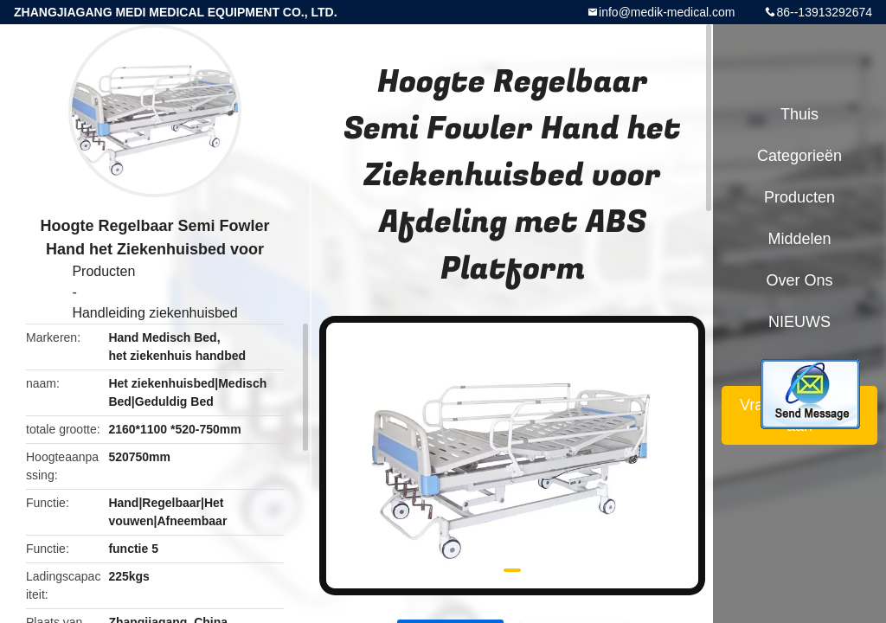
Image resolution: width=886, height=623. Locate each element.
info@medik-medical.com (667, 12)
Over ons (799, 280)
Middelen (799, 238)
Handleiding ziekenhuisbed (154, 312)
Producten (103, 271)
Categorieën (799, 155)
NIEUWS (799, 322)
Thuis (799, 114)
